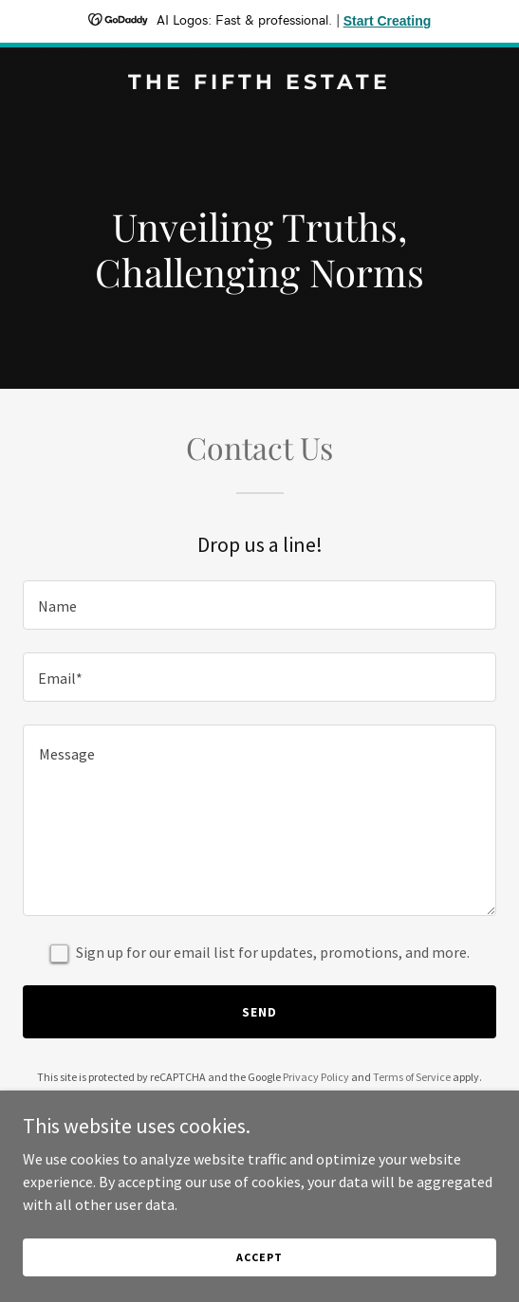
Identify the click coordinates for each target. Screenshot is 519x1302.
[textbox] (259, 605)
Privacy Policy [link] (316, 1077)
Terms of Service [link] (412, 1077)
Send (259, 1011)
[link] (259, 83)
